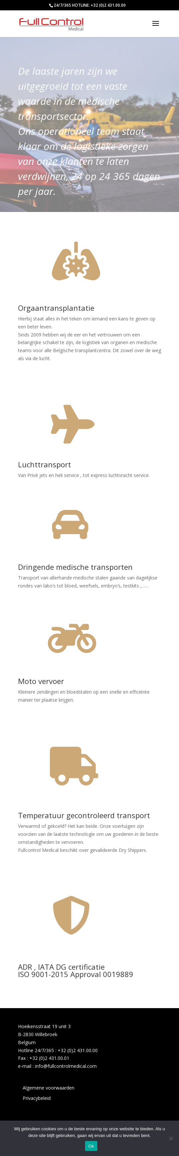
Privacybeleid (37, 1098)
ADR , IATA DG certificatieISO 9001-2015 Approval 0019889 (75, 970)
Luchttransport (44, 464)
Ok (91, 1146)
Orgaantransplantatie (56, 308)
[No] (170, 1138)
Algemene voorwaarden (48, 1088)
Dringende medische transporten (75, 567)
